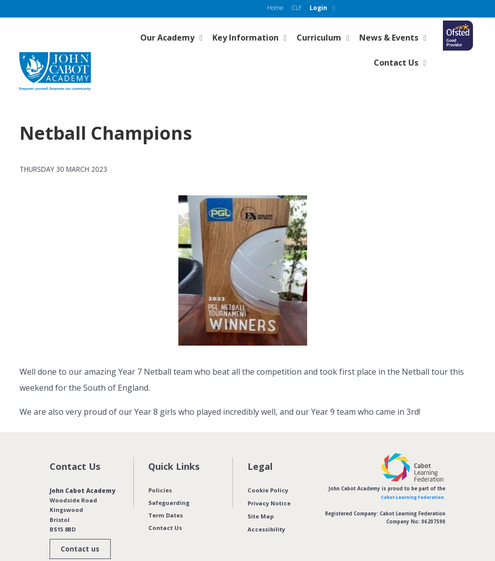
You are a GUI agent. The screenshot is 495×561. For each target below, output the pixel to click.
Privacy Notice (269, 482)
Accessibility (266, 507)
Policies (160, 470)
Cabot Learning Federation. (411, 477)
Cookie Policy (268, 470)
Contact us (78, 529)
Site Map (261, 495)
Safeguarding (168, 482)
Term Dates (165, 495)
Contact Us (165, 507)
